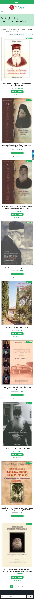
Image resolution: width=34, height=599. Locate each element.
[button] (17, 94)
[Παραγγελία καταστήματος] (21, 34)
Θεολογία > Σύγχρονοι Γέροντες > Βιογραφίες (18, 29)
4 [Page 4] (18, 586)
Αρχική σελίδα (4, 29)
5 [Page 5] (22, 586)
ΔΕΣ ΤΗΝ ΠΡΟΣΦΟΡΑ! (17, 91)
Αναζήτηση (17, 594)
